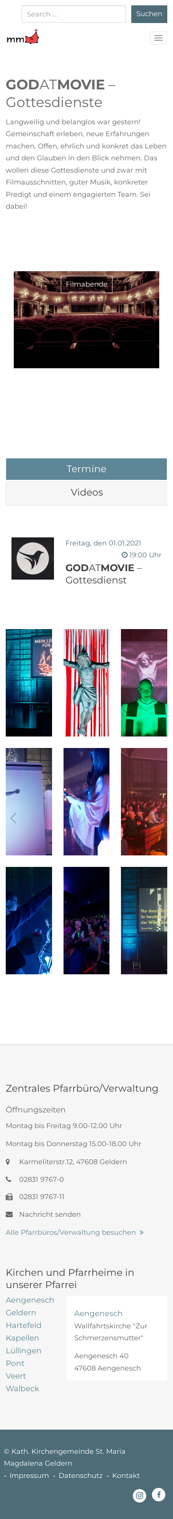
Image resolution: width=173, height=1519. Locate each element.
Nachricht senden (43, 1214)
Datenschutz (81, 1475)
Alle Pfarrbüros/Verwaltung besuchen (71, 1232)
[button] (22, 32)
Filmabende (87, 284)
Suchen (149, 14)
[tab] (86, 469)
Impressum (29, 1475)
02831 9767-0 (35, 1179)
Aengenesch (98, 1313)
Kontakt (126, 1475)
